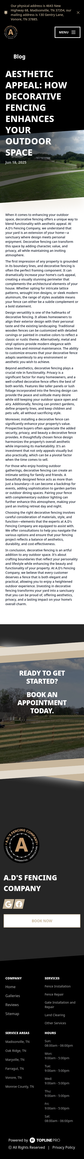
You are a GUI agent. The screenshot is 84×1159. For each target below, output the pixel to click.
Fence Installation (58, 986)
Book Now (42, 920)
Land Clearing (55, 1015)
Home (10, 986)
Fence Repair (54, 994)
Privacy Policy (63, 1147)
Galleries (12, 995)
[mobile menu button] (67, 32)
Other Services (55, 1023)
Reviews (12, 1004)
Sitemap (12, 1013)
